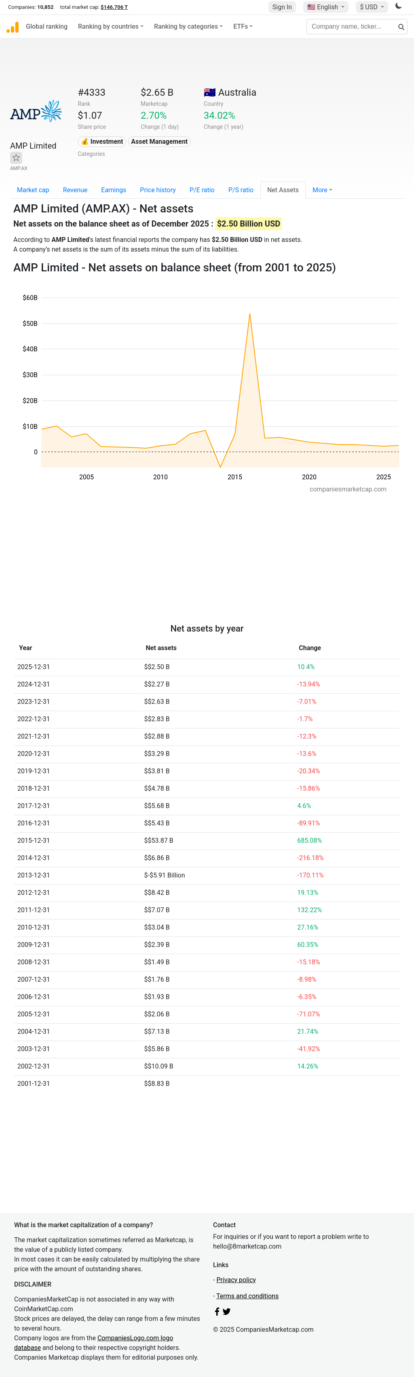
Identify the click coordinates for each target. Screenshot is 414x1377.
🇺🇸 (323, 7)
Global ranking (47, 26)
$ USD (369, 7)
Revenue (75, 190)
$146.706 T (114, 7)
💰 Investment (102, 141)
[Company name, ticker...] (357, 26)
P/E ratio (202, 190)
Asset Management (159, 141)
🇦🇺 (230, 92)
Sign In (282, 7)
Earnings (113, 190)
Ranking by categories (186, 26)
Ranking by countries (108, 26)
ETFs (240, 26)
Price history (158, 190)
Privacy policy (236, 1280)
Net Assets (283, 190)
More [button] (320, 190)
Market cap (33, 190)
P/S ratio (240, 190)
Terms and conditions (247, 1296)
